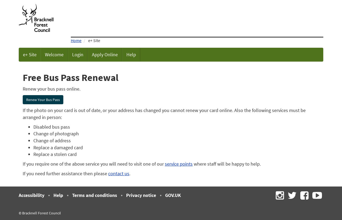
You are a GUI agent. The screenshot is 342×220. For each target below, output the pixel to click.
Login (77, 54)
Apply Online (105, 54)
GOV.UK (173, 195)
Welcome (54, 54)
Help (131, 54)
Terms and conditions (94, 195)
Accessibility (31, 195)
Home (76, 40)
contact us (118, 173)
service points (179, 164)
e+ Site (30, 54)
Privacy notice (141, 195)
